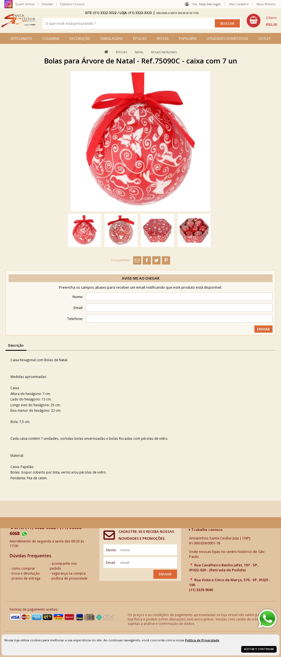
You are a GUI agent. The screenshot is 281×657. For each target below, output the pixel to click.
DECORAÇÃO (79, 38)
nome (111, 549)
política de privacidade (70, 578)
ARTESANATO (21, 38)
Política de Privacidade (202, 640)
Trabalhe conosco (206, 529)
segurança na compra (69, 573)
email (110, 562)
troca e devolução (26, 573)
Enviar (165, 574)
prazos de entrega (26, 578)
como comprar (23, 568)
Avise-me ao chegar (140, 278)
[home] (18, 20)
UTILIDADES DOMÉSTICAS (227, 38)
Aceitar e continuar (259, 649)
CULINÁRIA (50, 38)
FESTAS (163, 38)
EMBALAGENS (111, 38)
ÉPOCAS (140, 38)
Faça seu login (210, 4)
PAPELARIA (187, 38)
